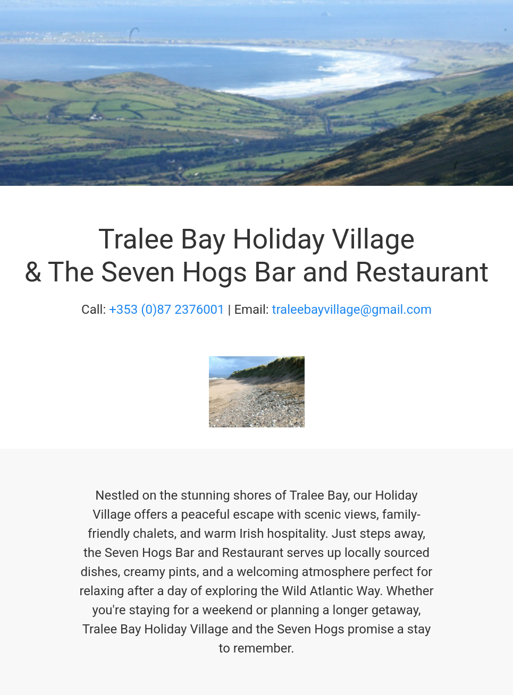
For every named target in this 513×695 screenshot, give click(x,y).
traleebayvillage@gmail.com (352, 309)
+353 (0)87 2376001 (166, 309)
